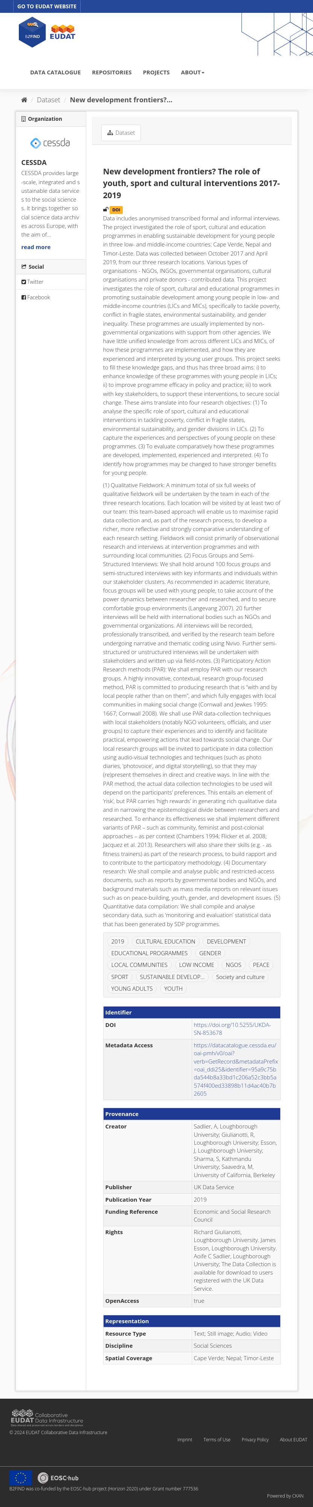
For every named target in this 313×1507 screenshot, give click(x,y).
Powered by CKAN (285, 1496)
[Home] (24, 99)
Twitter (32, 281)
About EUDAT (293, 1439)
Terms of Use (216, 1439)
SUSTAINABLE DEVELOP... (172, 977)
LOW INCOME (196, 964)
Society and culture (240, 977)
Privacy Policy (255, 1439)
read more (36, 247)
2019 (117, 941)
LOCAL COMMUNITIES (139, 964)
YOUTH (173, 988)
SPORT (119, 977)
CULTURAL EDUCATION (165, 941)
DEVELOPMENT (226, 941)
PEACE (261, 964)
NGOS (233, 964)
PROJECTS (156, 72)
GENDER (210, 953)
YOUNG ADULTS (132, 988)
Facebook (35, 297)
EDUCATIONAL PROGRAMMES (149, 953)
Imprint (184, 1439)
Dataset (48, 99)
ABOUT (193, 72)
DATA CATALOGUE (55, 72)
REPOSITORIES (111, 72)
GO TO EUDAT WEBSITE (46, 6)
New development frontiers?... (121, 99)
